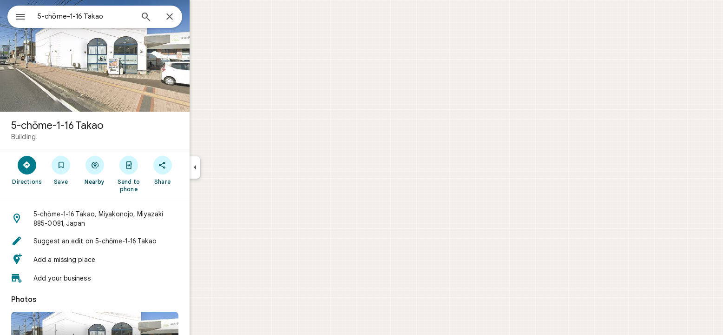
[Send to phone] (162, 173)
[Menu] (16, 15)
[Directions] (61, 170)
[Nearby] (128, 170)
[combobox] (109, 16)
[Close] (203, 17)
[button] (128, 219)
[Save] (95, 170)
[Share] (196, 170)
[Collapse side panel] (228, 167)
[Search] (179, 18)
